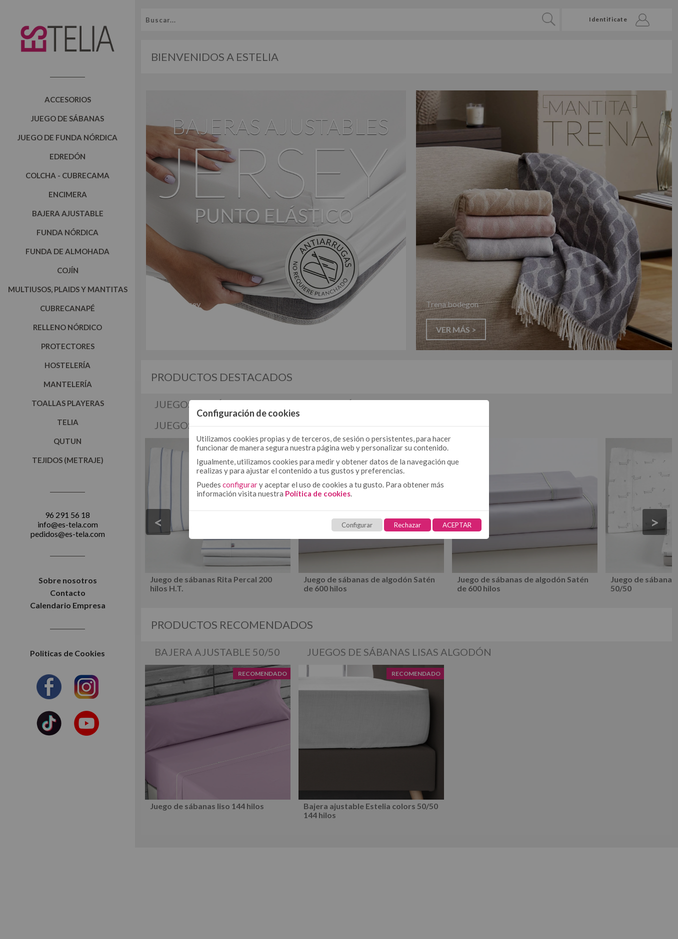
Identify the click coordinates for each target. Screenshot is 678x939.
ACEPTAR (457, 525)
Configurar (357, 525)
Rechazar (407, 525)
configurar (240, 484)
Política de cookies (317, 493)
